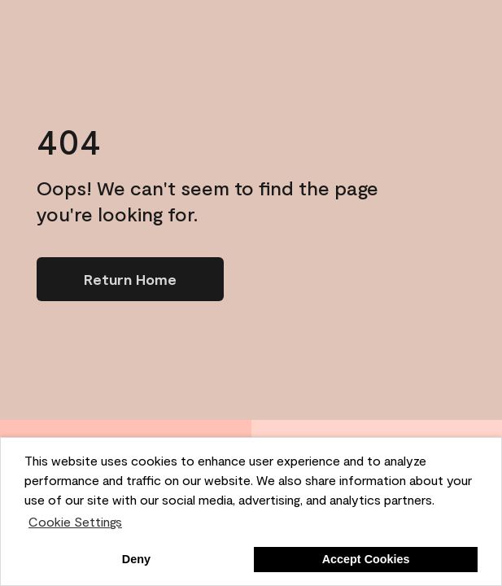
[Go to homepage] (130, 279)
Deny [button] (136, 559)
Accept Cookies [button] (366, 559)
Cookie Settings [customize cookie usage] (75, 521)
